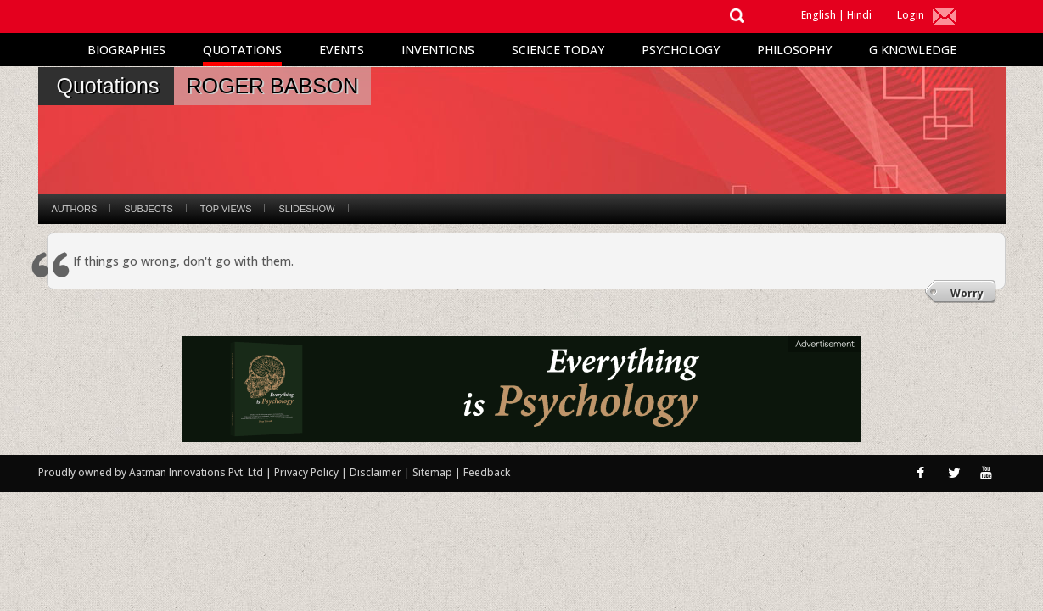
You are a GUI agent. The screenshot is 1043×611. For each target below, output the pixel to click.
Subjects (148, 209)
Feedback (486, 472)
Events (341, 50)
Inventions (437, 50)
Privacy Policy (307, 472)
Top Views (226, 209)
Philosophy (794, 50)
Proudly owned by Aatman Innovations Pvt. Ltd (150, 472)
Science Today (558, 50)
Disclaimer (375, 472)
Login (910, 15)
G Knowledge (912, 50)
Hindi (859, 15)
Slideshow (306, 209)
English (818, 15)
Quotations (242, 50)
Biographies (126, 50)
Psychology (681, 50)
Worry (967, 293)
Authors (75, 209)
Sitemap (433, 472)
